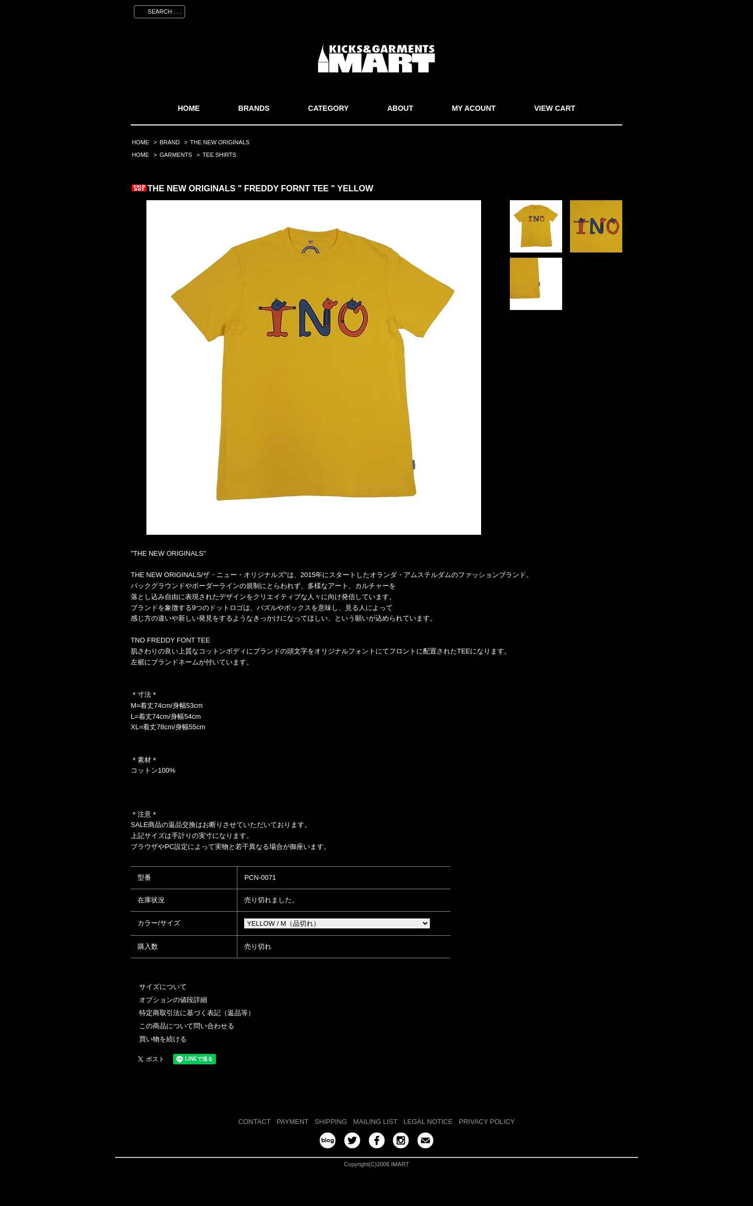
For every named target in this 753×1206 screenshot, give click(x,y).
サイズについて (163, 987)
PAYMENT (293, 1121)
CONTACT (254, 1121)
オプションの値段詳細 (173, 1000)
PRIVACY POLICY (487, 1121)
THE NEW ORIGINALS (220, 142)
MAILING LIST (375, 1121)
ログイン (565, 10)
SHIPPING (331, 1121)
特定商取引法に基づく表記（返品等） (197, 1013)
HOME (189, 108)
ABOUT (400, 108)
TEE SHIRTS (219, 155)
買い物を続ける (163, 1039)
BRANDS (254, 108)
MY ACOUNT (474, 108)
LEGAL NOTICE (428, 1121)
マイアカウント (474, 10)
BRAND (169, 142)
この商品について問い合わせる (186, 1026)
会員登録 (524, 10)
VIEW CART (555, 108)
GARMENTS (175, 155)
